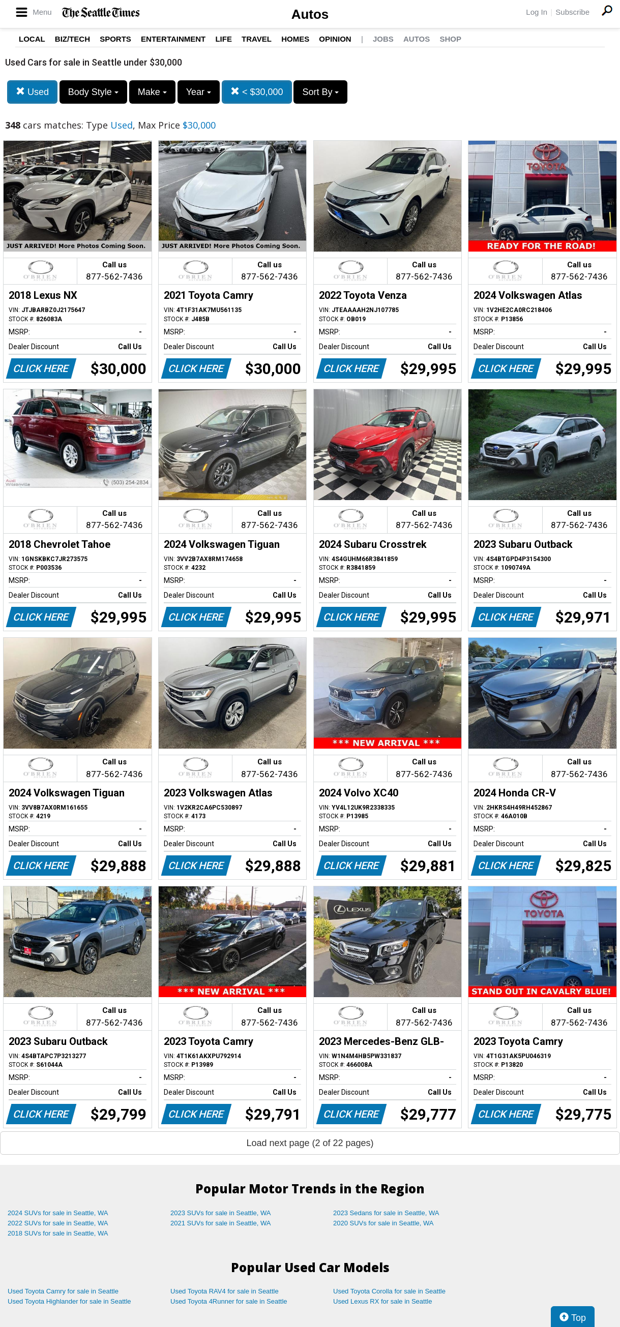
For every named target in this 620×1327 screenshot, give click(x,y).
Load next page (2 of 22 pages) (309, 1143)
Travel (257, 39)
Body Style (93, 92)
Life (223, 39)
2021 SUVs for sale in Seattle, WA (220, 1223)
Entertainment (173, 39)
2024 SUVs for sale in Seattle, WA (58, 1213)
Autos (310, 14)
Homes (295, 39)
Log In (536, 12)
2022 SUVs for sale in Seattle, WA (58, 1223)
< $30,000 (256, 91)
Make (152, 92)
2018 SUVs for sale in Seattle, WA (58, 1233)
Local (32, 39)
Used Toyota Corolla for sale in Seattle (389, 1291)
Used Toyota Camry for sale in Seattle (63, 1291)
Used (32, 91)
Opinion (335, 39)
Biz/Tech (72, 39)
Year (198, 92)
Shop (450, 39)
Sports (115, 39)
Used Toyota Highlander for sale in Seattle (69, 1301)
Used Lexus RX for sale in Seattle (382, 1301)
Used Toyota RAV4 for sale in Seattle (224, 1291)
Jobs (383, 39)
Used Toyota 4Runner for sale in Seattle (228, 1301)
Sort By (320, 92)
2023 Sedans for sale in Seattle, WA (386, 1213)
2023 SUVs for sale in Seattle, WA (220, 1213)
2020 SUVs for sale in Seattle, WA (383, 1223)
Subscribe (572, 12)
